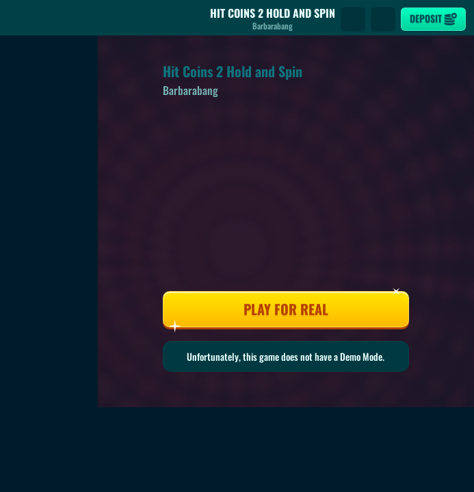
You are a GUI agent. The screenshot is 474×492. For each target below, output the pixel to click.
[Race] (383, 19)
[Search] (353, 19)
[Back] (20, 19)
